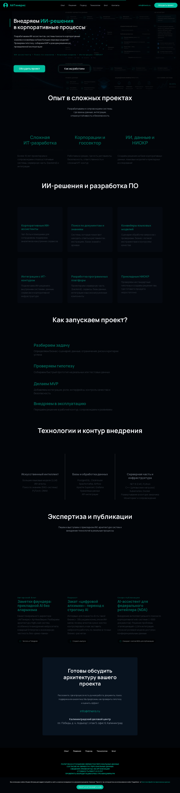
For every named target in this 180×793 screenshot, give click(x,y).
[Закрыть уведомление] (178, 779)
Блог (106, 5)
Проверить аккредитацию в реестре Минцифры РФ (90, 773)
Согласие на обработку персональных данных (90, 766)
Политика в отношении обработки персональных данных (90, 764)
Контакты (115, 5)
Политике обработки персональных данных (155, 782)
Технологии (95, 5)
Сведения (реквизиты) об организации (90, 769)
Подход (83, 5)
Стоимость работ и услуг (90, 771)
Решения (72, 5)
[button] (166, 5)
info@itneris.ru (144, 5)
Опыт (63, 5)
